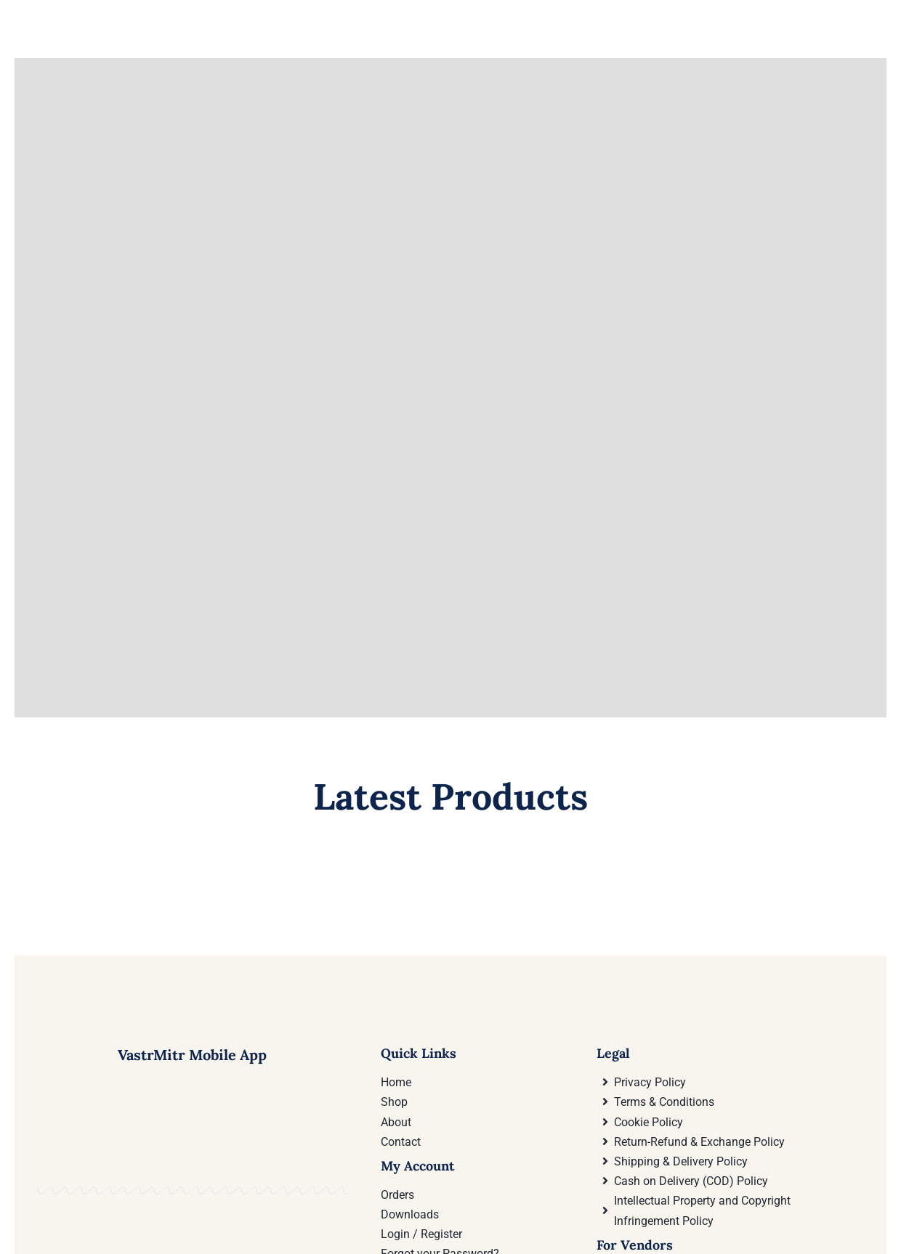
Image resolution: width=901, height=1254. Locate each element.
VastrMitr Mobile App (192, 1055)
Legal (613, 1053)
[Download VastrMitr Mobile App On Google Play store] (111, 1203)
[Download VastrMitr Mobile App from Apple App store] (273, 1203)
